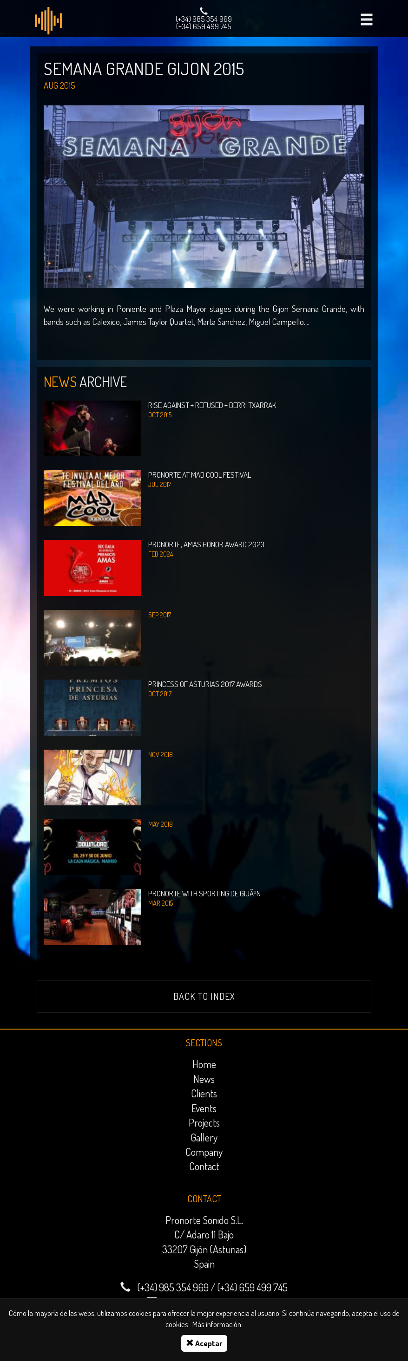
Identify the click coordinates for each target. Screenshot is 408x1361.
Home (204, 1063)
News (204, 1078)
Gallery (204, 1137)
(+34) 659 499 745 (203, 26)
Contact (204, 1166)
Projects (204, 1122)
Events (204, 1108)
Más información (216, 1324)
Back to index (204, 996)
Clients (204, 1093)
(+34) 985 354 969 (204, 19)
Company (204, 1151)
